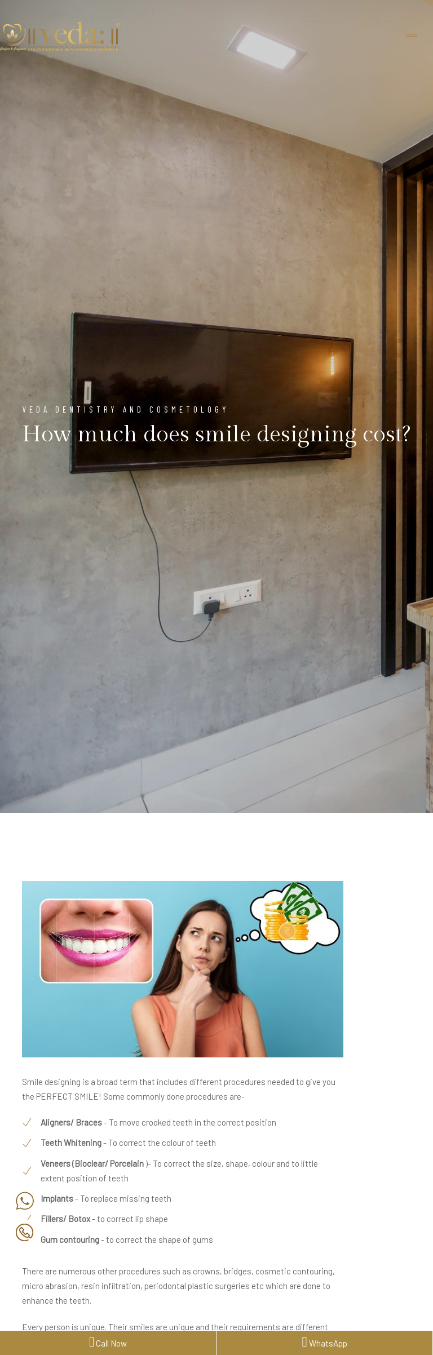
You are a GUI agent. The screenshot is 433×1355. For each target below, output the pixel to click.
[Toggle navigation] (412, 36)
